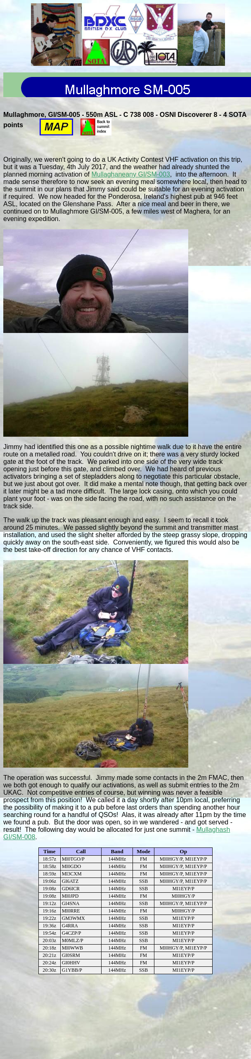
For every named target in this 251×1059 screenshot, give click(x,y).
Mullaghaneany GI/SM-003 (130, 174)
